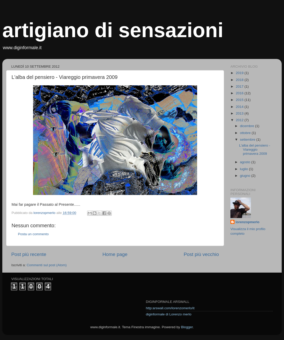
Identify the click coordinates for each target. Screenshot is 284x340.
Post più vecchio (201, 254)
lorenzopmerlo (247, 222)
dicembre (247, 126)
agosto (245, 162)
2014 (240, 107)
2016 (240, 93)
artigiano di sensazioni (112, 30)
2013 (240, 113)
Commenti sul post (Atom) (47, 265)
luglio (244, 169)
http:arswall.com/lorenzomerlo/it (170, 308)
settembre (248, 139)
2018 (240, 80)
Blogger (187, 327)
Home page (115, 254)
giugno (245, 176)
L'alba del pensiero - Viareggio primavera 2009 (254, 149)
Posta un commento (33, 234)
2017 (240, 86)
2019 (240, 73)
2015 (240, 100)
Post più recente (28, 254)
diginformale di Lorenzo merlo (168, 314)
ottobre (246, 133)
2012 (240, 120)
